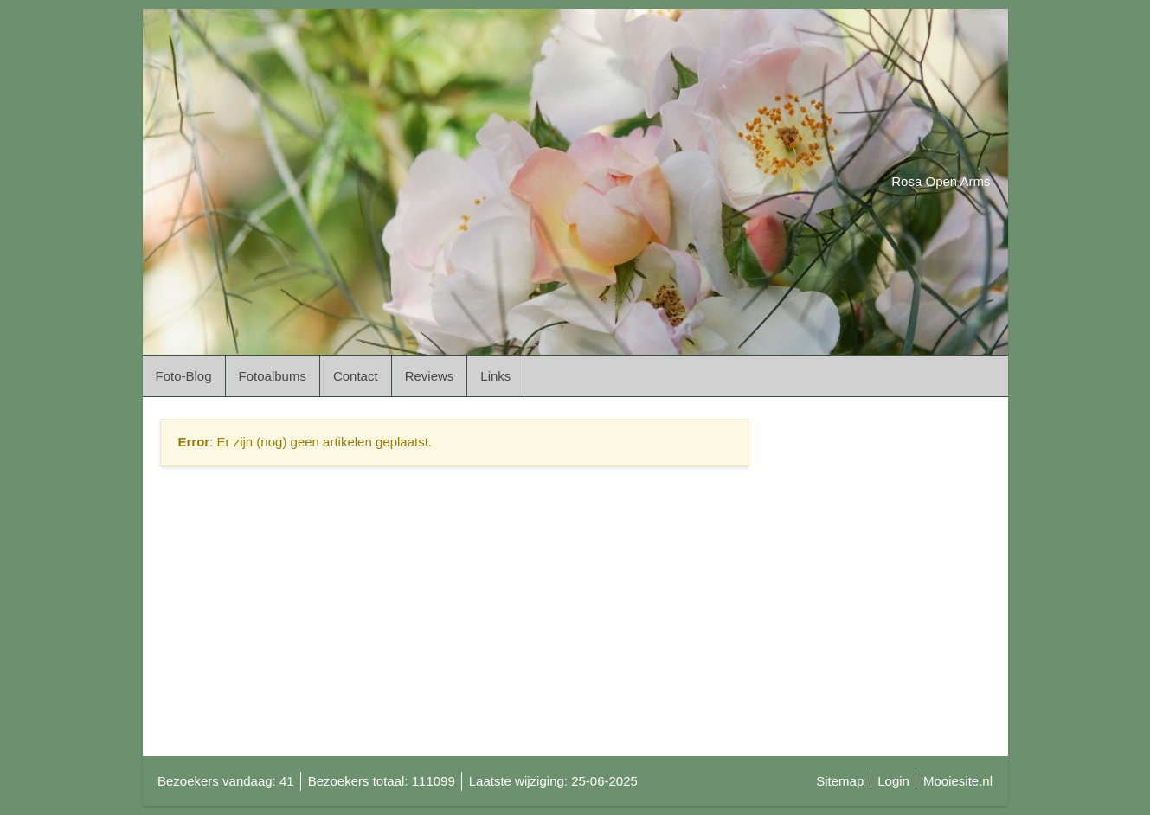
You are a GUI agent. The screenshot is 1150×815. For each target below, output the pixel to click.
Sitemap (840, 780)
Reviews (429, 376)
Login (893, 780)
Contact (355, 376)
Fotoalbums (272, 376)
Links (495, 376)
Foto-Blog (184, 376)
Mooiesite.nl (958, 780)
